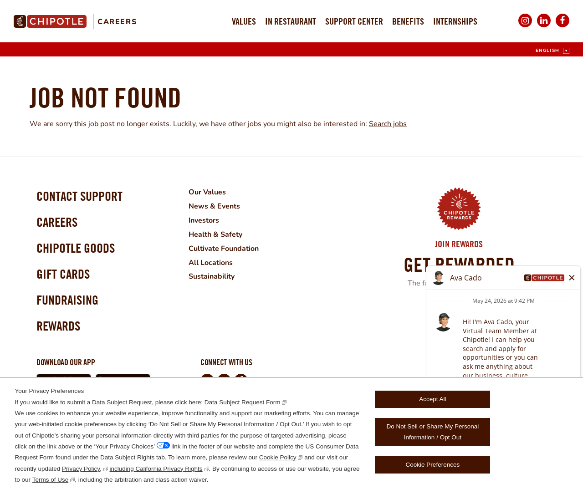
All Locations (210, 260)
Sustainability (211, 274)
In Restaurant (290, 21)
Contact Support (79, 196)
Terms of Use (50, 479)
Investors (203, 219)
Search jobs (388, 124)
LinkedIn (544, 26)
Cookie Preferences (433, 464)
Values (244, 21)
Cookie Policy (278, 457)
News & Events (214, 206)
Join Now (459, 307)
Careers (117, 22)
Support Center (354, 21)
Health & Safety (215, 233)
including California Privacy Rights (156, 468)
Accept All (432, 399)
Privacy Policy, (82, 468)
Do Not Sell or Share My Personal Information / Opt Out (433, 432)
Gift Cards (63, 274)
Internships (455, 21)
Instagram (525, 26)
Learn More (453, 324)
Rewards (58, 326)
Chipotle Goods (75, 248)
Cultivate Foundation (223, 247)
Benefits (408, 21)
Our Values (206, 192)
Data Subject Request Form (243, 402)
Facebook (562, 26)
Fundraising (67, 300)
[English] (552, 50)
